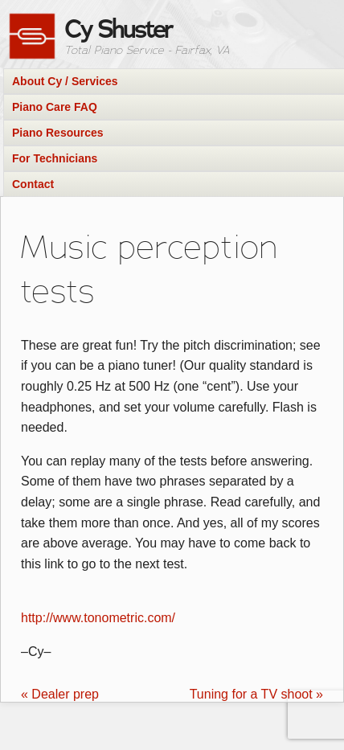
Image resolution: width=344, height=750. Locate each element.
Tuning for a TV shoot (256, 694)
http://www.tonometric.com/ (98, 618)
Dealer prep (60, 694)
